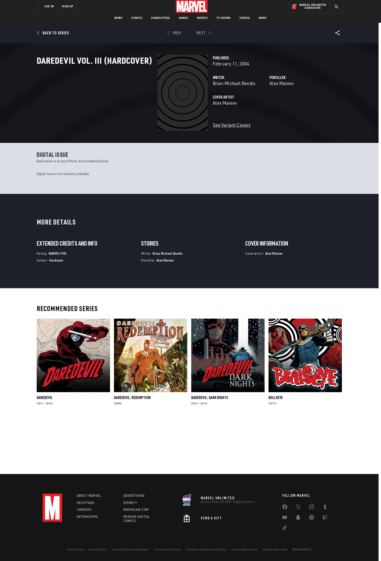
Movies (202, 18)
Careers (84, 509)
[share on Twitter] (298, 507)
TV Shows (223, 18)
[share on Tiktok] (284, 528)
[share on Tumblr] (325, 507)
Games (183, 18)
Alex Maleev (239, 105)
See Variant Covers (147, 146)
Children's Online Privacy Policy (206, 549)
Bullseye (276, 450)
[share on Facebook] (284, 508)
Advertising (134, 496)
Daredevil (45, 450)
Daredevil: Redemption (132, 450)
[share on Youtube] (284, 518)
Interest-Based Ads (275, 549)
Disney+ (130, 503)
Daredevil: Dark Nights (209, 450)
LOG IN (49, 6)
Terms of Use (75, 549)
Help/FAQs (86, 503)
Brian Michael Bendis (149, 105)
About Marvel (89, 496)
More (263, 18)
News (118, 18)
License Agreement (244, 549)
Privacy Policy (98, 549)
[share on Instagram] (311, 507)
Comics (136, 18)
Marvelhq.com (136, 509)
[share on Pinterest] (311, 518)
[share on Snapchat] (298, 518)
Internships (87, 517)
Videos (244, 18)
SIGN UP (67, 6)
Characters (160, 18)
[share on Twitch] (325, 518)
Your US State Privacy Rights (130, 549)
